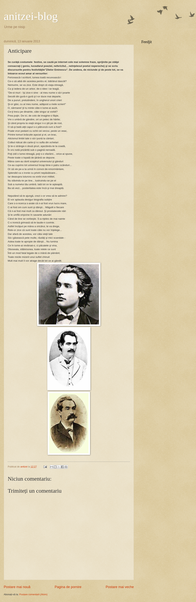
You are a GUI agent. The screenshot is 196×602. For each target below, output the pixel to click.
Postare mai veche (120, 587)
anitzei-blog (31, 16)
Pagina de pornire (68, 587)
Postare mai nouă (17, 587)
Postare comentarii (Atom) (33, 594)
